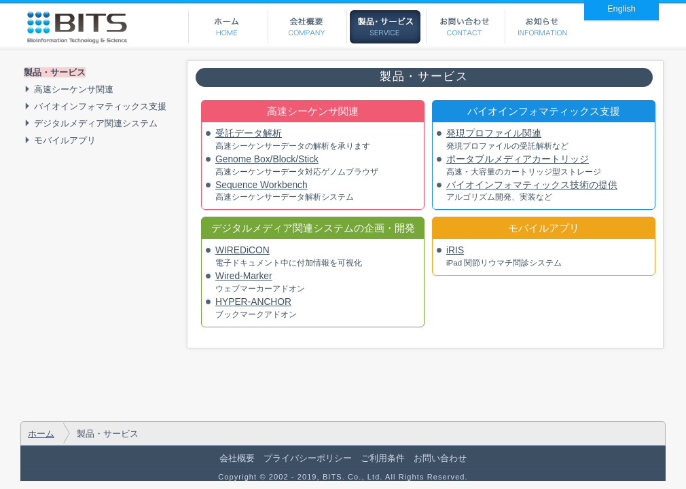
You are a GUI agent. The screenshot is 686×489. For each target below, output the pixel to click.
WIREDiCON (242, 249)
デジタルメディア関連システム (96, 123)
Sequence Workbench (261, 184)
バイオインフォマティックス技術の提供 (531, 184)
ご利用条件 (383, 458)
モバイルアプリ (65, 140)
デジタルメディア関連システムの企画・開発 (313, 228)
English (621, 8)
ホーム (41, 434)
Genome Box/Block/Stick (267, 158)
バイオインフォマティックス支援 (100, 106)
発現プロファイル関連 (493, 133)
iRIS (455, 249)
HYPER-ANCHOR (253, 301)
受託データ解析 (248, 133)
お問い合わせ (440, 458)
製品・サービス (55, 72)
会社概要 (237, 458)
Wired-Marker (243, 275)
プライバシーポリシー (308, 458)
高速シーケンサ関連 (73, 89)
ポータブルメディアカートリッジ (517, 158)
